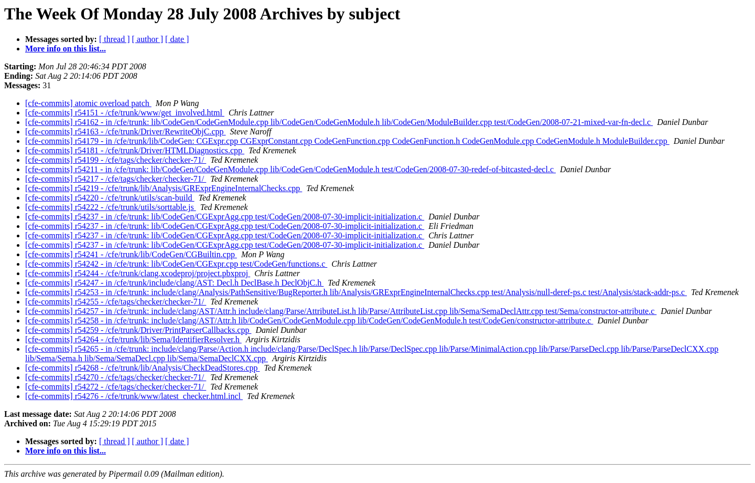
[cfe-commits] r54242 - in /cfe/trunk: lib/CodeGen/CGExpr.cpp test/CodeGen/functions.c (176, 263)
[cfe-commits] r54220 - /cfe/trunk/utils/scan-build (110, 197)
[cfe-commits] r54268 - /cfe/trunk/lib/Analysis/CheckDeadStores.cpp (142, 367)
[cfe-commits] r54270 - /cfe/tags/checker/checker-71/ (115, 377)
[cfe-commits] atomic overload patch (88, 103)
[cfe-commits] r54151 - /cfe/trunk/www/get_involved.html (124, 112)
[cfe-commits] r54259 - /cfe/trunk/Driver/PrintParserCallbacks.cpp (138, 330)
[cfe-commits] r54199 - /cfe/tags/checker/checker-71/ (115, 159)
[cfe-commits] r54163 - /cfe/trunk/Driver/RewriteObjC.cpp (125, 131)
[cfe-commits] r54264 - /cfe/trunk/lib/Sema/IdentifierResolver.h (133, 339)
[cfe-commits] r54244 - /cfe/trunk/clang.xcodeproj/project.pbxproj (137, 273)
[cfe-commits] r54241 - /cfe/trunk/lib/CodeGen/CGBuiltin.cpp (131, 254)
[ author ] (148, 39)
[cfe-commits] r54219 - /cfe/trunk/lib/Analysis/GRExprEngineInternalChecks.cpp (163, 188)
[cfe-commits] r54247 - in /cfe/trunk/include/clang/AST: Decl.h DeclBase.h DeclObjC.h (174, 282)
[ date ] (177, 39)
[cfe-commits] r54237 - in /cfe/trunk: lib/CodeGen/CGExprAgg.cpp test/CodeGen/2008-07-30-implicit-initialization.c (224, 216)
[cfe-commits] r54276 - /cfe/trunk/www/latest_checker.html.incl (134, 396)
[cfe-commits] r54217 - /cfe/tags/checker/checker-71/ (115, 178)
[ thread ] (114, 39)
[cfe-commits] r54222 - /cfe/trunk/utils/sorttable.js (110, 207)
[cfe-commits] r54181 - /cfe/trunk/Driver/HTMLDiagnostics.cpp (134, 150)
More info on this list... (65, 48)
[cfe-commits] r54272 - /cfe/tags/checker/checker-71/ (115, 386)
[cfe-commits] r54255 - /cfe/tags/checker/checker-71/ (115, 301)
